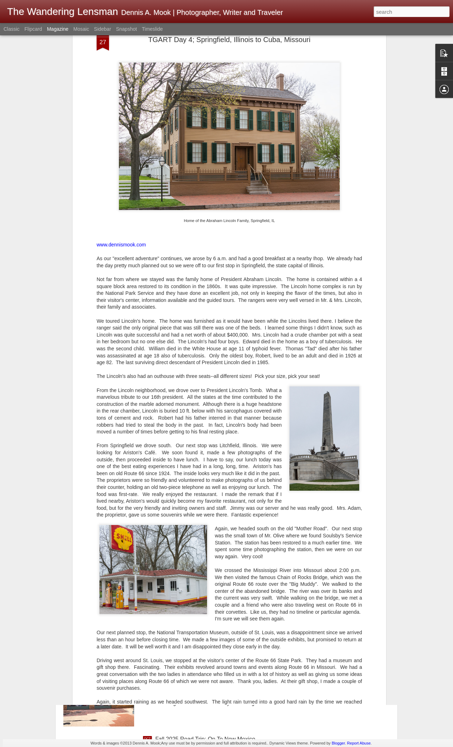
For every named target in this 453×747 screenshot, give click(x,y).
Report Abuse (359, 743)
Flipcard (33, 29)
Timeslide (152, 29)
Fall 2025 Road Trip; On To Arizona (199, 659)
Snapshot (126, 29)
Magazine (58, 29)
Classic (11, 29)
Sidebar (102, 29)
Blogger (338, 743)
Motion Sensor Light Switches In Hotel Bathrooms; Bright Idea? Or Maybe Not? (218, 582)
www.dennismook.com (121, 165)
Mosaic (81, 29)
